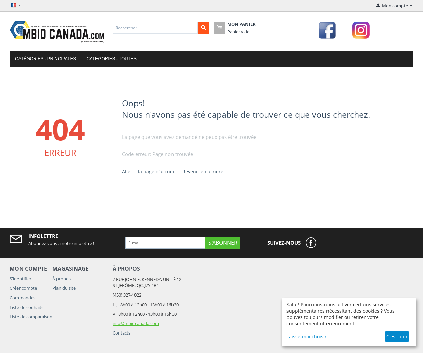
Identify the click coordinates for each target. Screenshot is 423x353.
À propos (61, 279)
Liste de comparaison (31, 317)
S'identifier (20, 279)
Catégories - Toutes (112, 58)
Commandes (22, 298)
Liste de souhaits (26, 307)
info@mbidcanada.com (136, 323)
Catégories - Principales (45, 58)
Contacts (121, 333)
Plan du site (64, 288)
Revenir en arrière (202, 171)
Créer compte (23, 288)
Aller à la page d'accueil (149, 171)
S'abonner (222, 242)
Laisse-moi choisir (306, 336)
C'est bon (396, 336)
